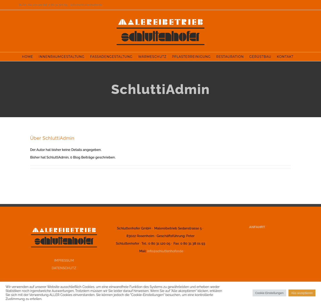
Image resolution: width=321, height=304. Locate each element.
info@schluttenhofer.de (86, 4)
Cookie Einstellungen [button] (269, 293)
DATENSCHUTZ (64, 268)
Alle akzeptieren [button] (302, 293)
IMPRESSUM (64, 260)
